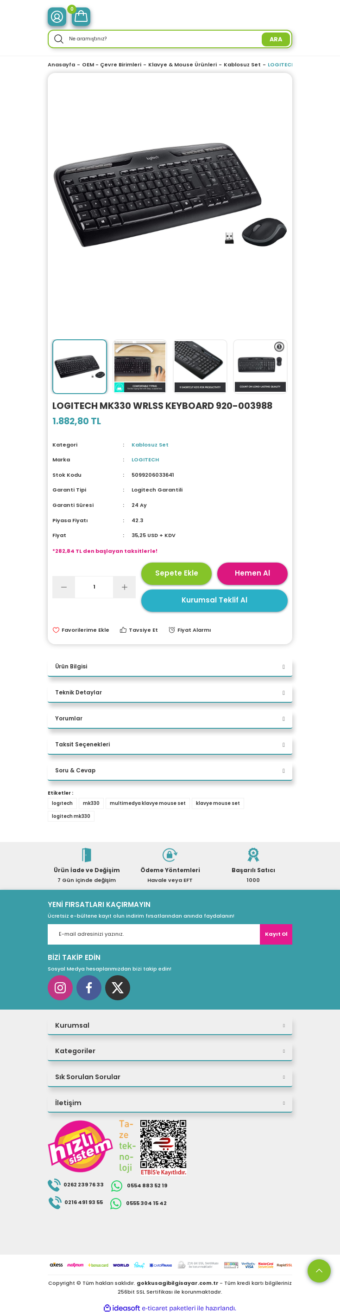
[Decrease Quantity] (64, 587)
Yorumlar (68, 718)
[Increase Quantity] (124, 587)
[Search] (170, 39)
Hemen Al (252, 573)
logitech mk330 (71, 816)
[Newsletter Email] (170, 934)
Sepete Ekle (176, 573)
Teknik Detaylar (78, 692)
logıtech (62, 803)
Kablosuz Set (150, 444)
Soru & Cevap (75, 770)
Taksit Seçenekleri (82, 744)
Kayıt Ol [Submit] (276, 934)
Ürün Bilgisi (71, 666)
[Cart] (81, 16)
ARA (276, 39)
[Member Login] (57, 16)
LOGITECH (145, 459)
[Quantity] (94, 587)
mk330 (91, 803)
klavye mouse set (218, 803)
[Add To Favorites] (80, 630)
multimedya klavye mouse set (148, 803)
